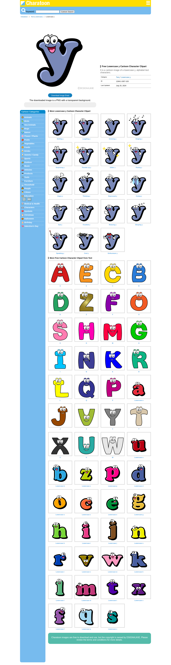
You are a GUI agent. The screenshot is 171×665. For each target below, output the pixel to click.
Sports (27, 158)
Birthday (28, 222)
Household (29, 185)
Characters (29, 207)
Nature (27, 132)
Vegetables (29, 143)
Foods (27, 147)
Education (29, 196)
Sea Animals (30, 125)
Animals (28, 117)
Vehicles (28, 170)
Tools (26, 177)
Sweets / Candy (31, 155)
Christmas (29, 215)
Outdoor (28, 162)
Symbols (28, 211)
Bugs (26, 129)
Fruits (27, 140)
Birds (26, 121)
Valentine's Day (31, 226)
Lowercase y (39, 17)
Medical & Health (32, 204)
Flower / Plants (31, 136)
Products (28, 173)
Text (32, 17)
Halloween (29, 219)
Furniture (28, 181)
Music (27, 166)
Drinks (27, 151)
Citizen (27, 192)
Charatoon (24, 17)
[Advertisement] (125, 42)
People (27, 188)
